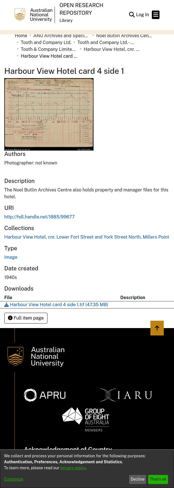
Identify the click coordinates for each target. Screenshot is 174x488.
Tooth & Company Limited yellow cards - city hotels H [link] (49, 49)
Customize (13, 479)
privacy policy (73, 468)
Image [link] (10, 257)
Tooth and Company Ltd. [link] (46, 42)
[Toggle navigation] (156, 15)
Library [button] (65, 20)
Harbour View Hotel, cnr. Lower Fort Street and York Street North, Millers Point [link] (112, 49)
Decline (138, 479)
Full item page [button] (26, 318)
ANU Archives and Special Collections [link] (61, 35)
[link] (86, 237)
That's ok (158, 479)
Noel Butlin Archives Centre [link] (124, 35)
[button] (131, 14)
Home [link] (21, 35)
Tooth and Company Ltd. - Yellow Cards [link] (105, 42)
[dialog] (87, 469)
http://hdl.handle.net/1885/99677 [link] (39, 217)
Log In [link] (143, 14)
